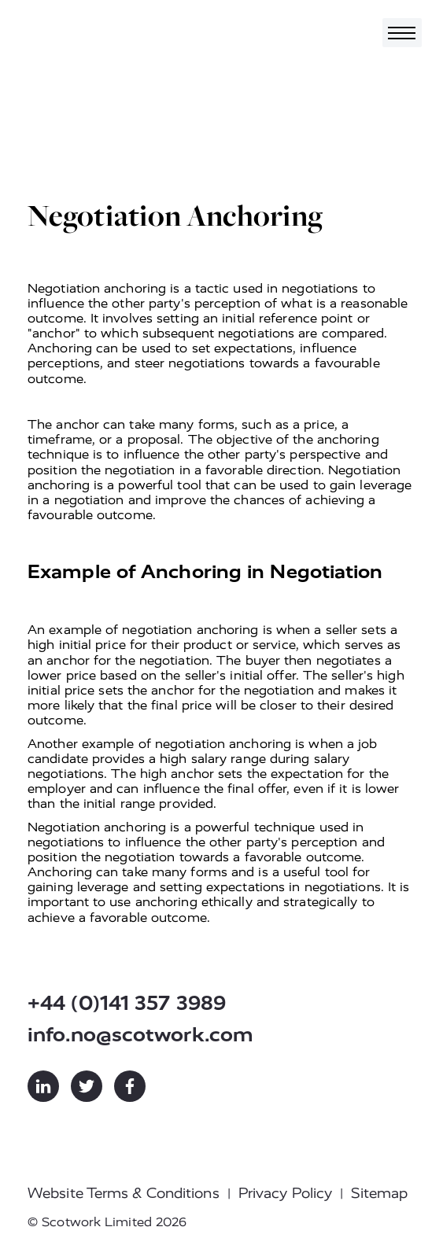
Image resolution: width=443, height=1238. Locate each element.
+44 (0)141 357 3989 (127, 1003)
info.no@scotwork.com (140, 1034)
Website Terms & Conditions (124, 1193)
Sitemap (379, 1193)
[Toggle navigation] (402, 32)
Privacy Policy (285, 1193)
